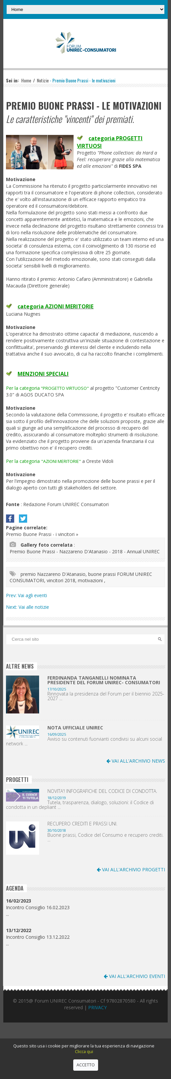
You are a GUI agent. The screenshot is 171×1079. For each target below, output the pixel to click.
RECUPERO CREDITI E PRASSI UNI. (82, 823)
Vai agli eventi (32, 595)
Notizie (43, 80)
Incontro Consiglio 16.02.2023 (38, 904)
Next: (12, 607)
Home (26, 80)
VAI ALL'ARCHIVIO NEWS (135, 761)
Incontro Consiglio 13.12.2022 (38, 933)
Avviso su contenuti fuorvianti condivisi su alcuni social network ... (84, 741)
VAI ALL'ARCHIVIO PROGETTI (131, 869)
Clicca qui (84, 1051)
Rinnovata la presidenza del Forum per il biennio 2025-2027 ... (105, 696)
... (7, 914)
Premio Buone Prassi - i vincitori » (42, 534)
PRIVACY (97, 1007)
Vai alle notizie (34, 607)
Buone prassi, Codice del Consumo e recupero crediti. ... (105, 837)
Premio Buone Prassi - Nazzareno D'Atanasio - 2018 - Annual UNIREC (85, 551)
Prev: (12, 595)
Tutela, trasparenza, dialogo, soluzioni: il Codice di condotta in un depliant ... (80, 804)
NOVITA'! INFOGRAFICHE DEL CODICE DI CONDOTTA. (102, 791)
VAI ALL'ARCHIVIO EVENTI (134, 976)
